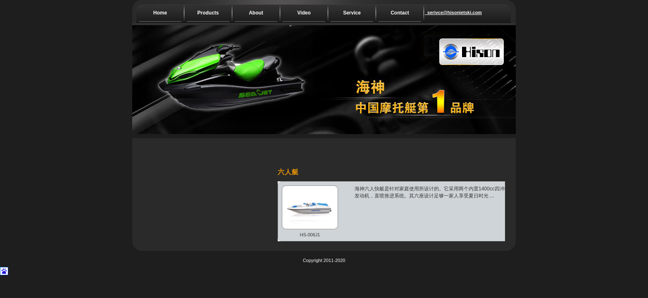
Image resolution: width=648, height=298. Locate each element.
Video (303, 13)
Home (160, 13)
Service (352, 13)
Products (208, 13)
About (256, 13)
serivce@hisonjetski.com (446, 12)
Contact (400, 13)
